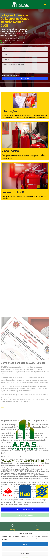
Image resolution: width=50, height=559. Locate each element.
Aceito (25, 544)
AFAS (40, 465)
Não (25, 549)
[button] (47, 533)
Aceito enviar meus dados (11, 75)
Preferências (25, 553)
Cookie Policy (25, 557)
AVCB (19, 33)
